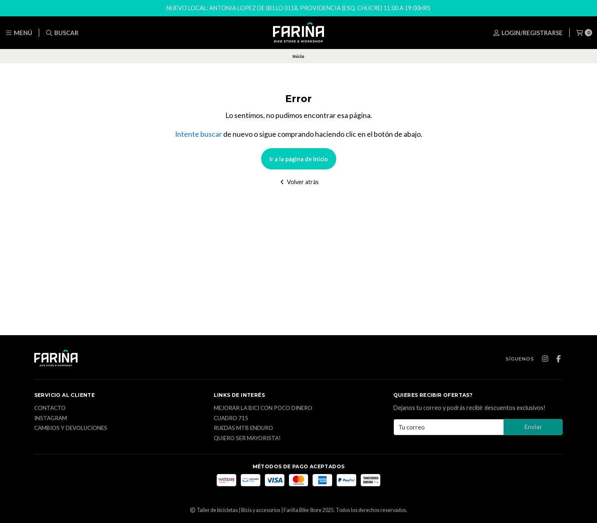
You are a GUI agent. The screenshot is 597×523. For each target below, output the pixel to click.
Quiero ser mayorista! (247, 438)
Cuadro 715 (231, 418)
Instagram (50, 418)
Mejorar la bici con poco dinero (263, 408)
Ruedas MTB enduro (243, 428)
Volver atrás (298, 181)
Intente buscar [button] (198, 134)
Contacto (50, 408)
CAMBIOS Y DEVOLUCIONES (70, 428)
